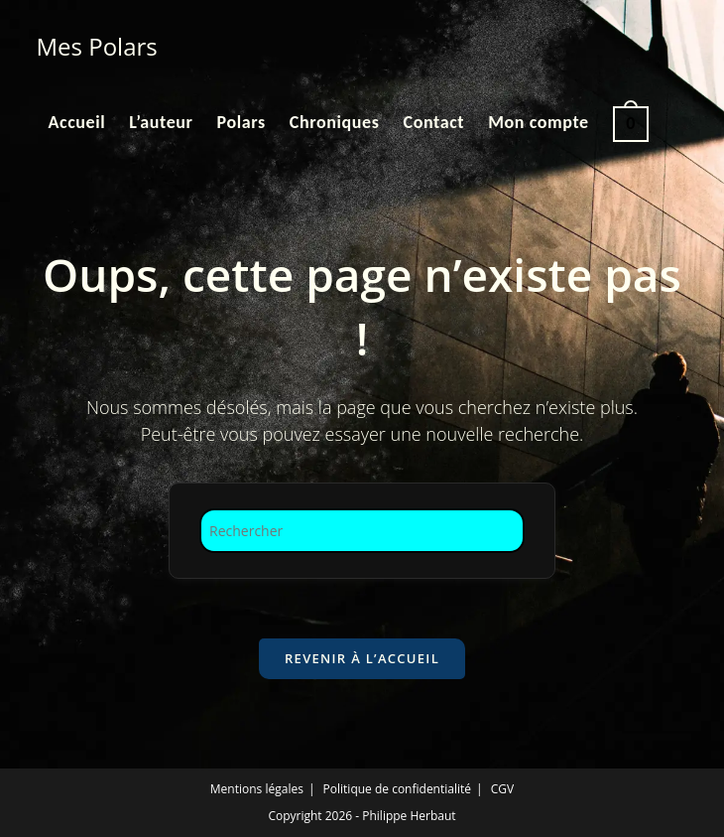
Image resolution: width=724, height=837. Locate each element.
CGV (502, 788)
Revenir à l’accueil (362, 658)
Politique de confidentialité (397, 788)
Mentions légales (256, 788)
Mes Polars (97, 46)
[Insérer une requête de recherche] (362, 530)
